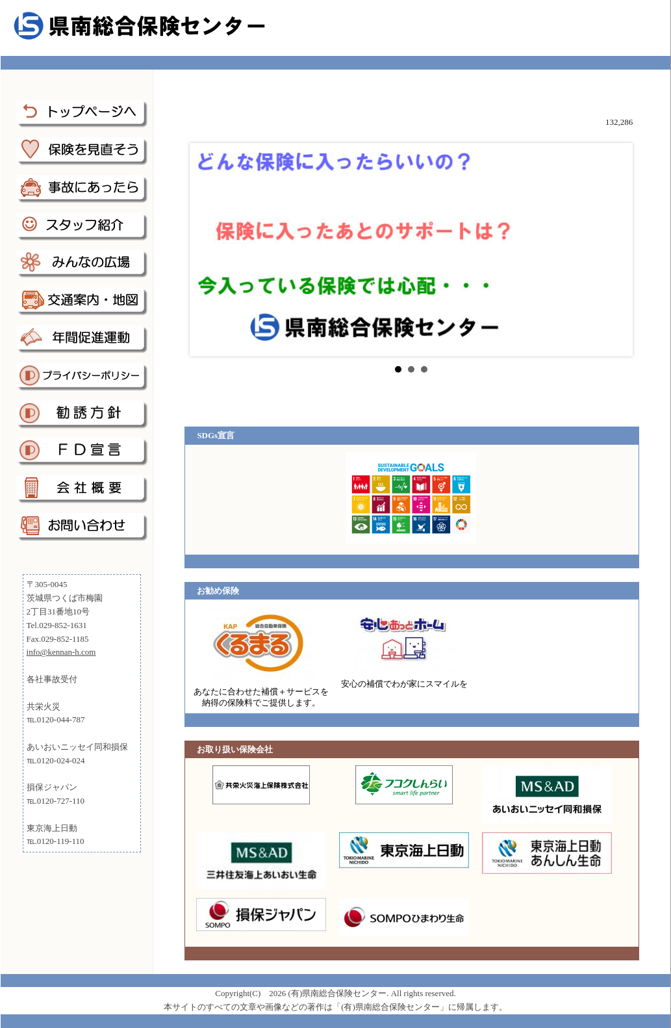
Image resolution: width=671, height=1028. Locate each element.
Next (612, 249)
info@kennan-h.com (61, 652)
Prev (209, 249)
